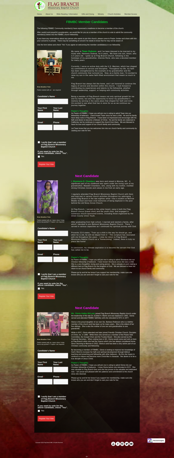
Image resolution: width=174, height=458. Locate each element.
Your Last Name (57, 109)
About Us (49, 14)
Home (39, 14)
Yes (42, 156)
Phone (57, 122)
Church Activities (114, 14)
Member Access (130, 14)
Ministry (101, 14)
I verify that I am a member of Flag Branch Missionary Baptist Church (53, 144)
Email (41, 122)
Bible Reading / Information (67, 14)
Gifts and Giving (88, 14)
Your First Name (42, 109)
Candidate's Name (47, 96)
